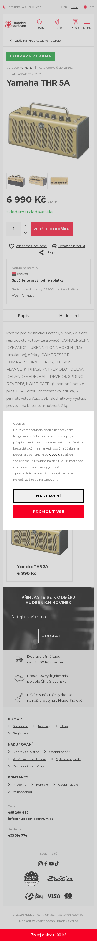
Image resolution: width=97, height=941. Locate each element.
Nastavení (48, 496)
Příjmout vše (48, 511)
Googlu (54, 455)
